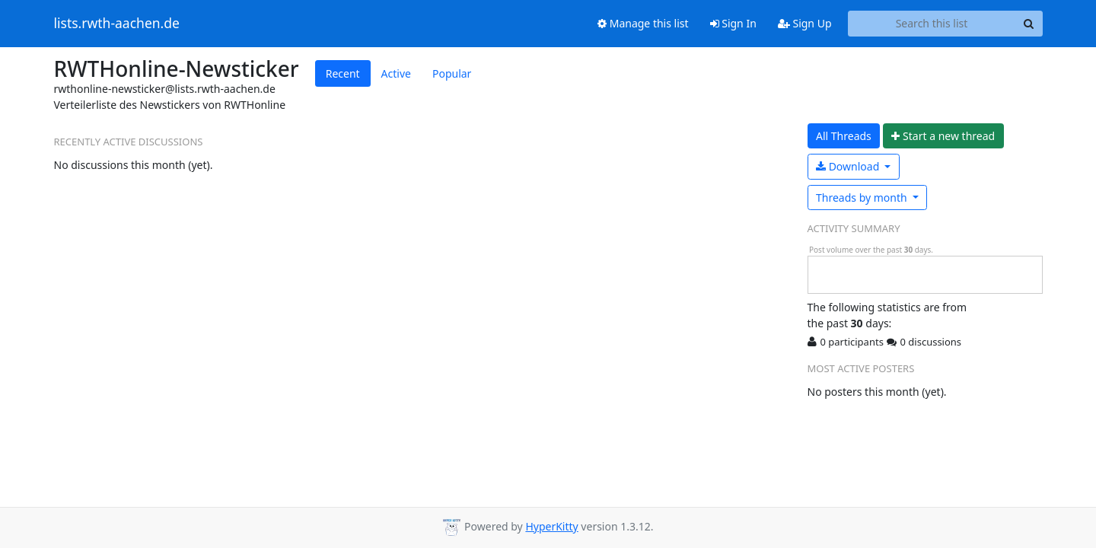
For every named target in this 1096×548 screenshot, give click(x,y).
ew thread (943, 136)
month (863, 197)
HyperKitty (551, 526)
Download (849, 166)
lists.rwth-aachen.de (117, 23)
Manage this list (643, 23)
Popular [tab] (451, 73)
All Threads (843, 136)
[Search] (1029, 24)
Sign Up (805, 23)
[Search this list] (932, 24)
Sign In (733, 23)
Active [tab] (396, 73)
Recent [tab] (343, 73)
